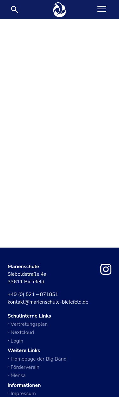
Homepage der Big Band (39, 359)
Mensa (18, 375)
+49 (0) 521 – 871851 (33, 295)
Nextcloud (22, 332)
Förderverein (25, 367)
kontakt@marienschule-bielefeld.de (48, 302)
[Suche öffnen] (15, 9)
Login (17, 340)
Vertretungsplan (29, 324)
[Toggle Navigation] (101, 9)
